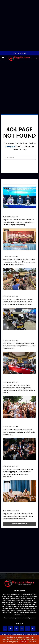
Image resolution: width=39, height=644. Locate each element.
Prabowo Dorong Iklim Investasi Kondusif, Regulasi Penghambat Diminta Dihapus (19, 463)
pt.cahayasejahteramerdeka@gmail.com (23, 618)
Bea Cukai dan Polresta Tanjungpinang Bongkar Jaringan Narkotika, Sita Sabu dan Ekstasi (19, 377)
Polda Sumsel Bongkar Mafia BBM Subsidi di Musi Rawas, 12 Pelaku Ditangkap (18, 292)
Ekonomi (7, 440)
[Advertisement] (19, 6)
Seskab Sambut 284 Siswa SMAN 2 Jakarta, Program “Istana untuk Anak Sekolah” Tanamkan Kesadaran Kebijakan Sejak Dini (19, 422)
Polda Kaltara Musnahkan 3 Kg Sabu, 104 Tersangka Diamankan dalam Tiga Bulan (18, 253)
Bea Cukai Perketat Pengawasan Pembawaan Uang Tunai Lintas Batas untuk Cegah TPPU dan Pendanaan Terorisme (17, 334)
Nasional (7, 398)
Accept (23, 642)
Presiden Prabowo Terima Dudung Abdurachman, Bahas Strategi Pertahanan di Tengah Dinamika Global (19, 506)
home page (10, 146)
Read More (32, 642)
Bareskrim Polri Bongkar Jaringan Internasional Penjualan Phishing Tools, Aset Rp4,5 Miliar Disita (18, 212)
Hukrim (6, 188)
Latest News (9, 181)
